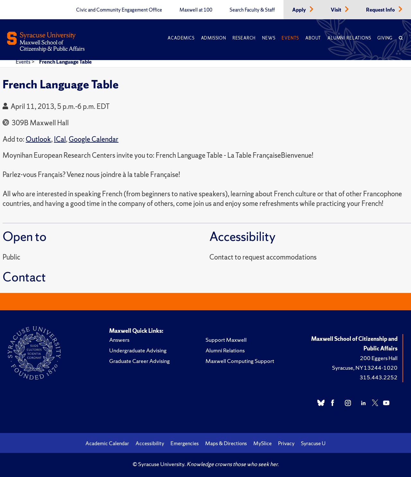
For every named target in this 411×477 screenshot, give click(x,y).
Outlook (38, 139)
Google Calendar (93, 139)
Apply (299, 10)
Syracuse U (313, 443)
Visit (336, 10)
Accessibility (150, 443)
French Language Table (65, 61)
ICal (60, 139)
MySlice (262, 443)
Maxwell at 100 (195, 10)
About (313, 38)
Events (290, 38)
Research (244, 38)
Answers (119, 339)
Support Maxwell (226, 339)
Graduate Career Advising (139, 361)
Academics (181, 38)
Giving (384, 38)
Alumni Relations (349, 38)
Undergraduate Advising (138, 350)
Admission (213, 38)
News (268, 38)
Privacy (286, 443)
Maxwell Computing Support (240, 361)
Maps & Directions (226, 443)
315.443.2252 (379, 377)
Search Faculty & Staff (252, 10)
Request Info (381, 10)
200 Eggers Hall (379, 358)
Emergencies (185, 443)
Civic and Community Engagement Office (119, 10)
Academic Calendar (107, 443)
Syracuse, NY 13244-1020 (365, 367)
